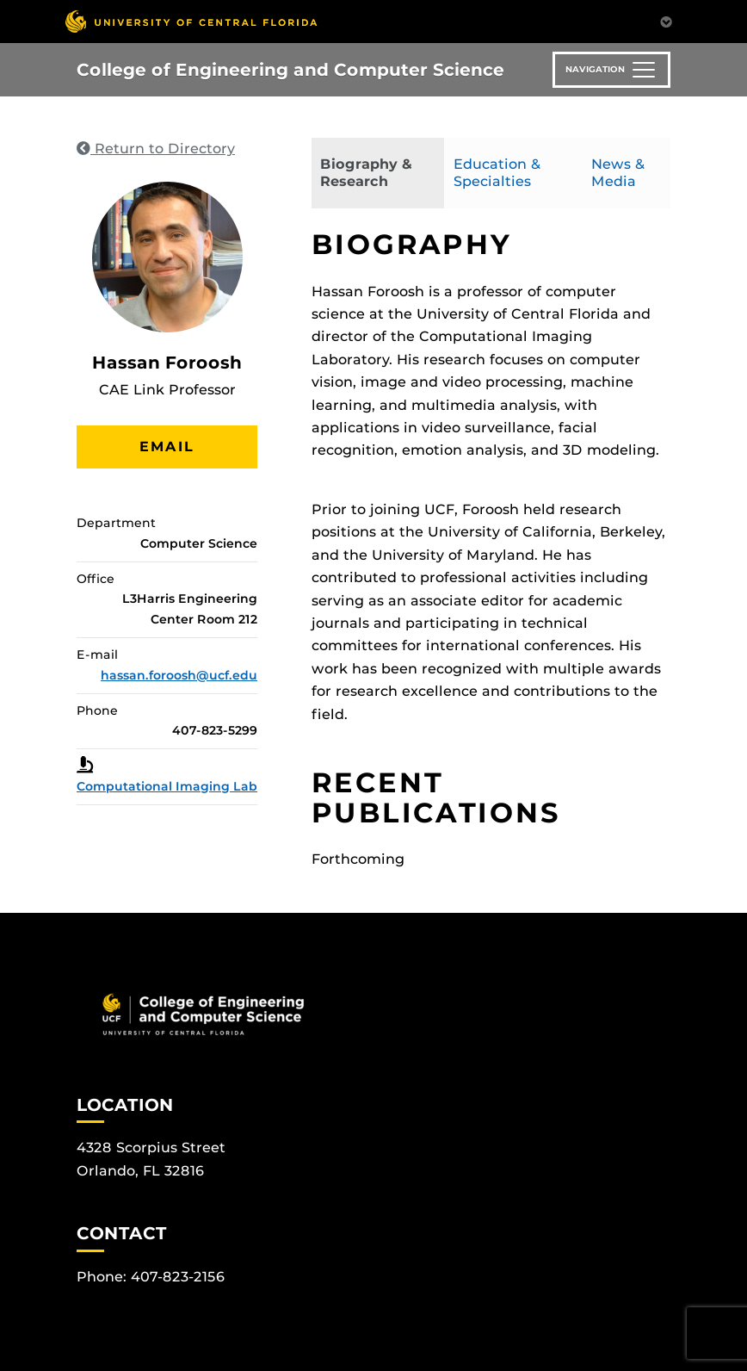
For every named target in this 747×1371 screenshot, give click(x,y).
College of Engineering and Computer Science (290, 69)
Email (166, 446)
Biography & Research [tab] (366, 172)
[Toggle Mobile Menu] (666, 20)
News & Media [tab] (618, 172)
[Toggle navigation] (611, 70)
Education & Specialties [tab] (497, 172)
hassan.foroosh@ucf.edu (179, 675)
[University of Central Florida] (191, 21)
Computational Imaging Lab (167, 786)
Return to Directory (156, 148)
